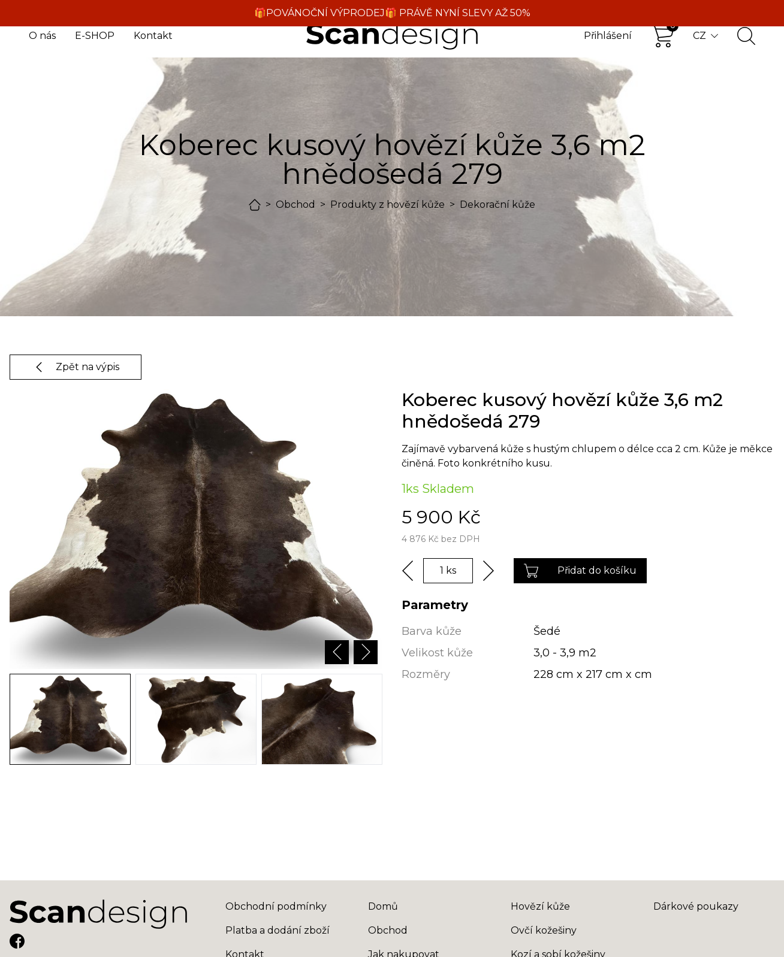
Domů (383, 906)
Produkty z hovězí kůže (387, 204)
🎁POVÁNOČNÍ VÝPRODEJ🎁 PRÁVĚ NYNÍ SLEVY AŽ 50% (392, 13)
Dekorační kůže (497, 204)
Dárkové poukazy (695, 906)
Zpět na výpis (75, 367)
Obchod (295, 204)
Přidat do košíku (580, 571)
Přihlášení (608, 35)
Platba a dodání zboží (277, 930)
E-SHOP (94, 35)
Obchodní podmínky (276, 906)
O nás (42, 35)
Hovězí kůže (540, 906)
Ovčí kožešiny (544, 930)
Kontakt (153, 35)
